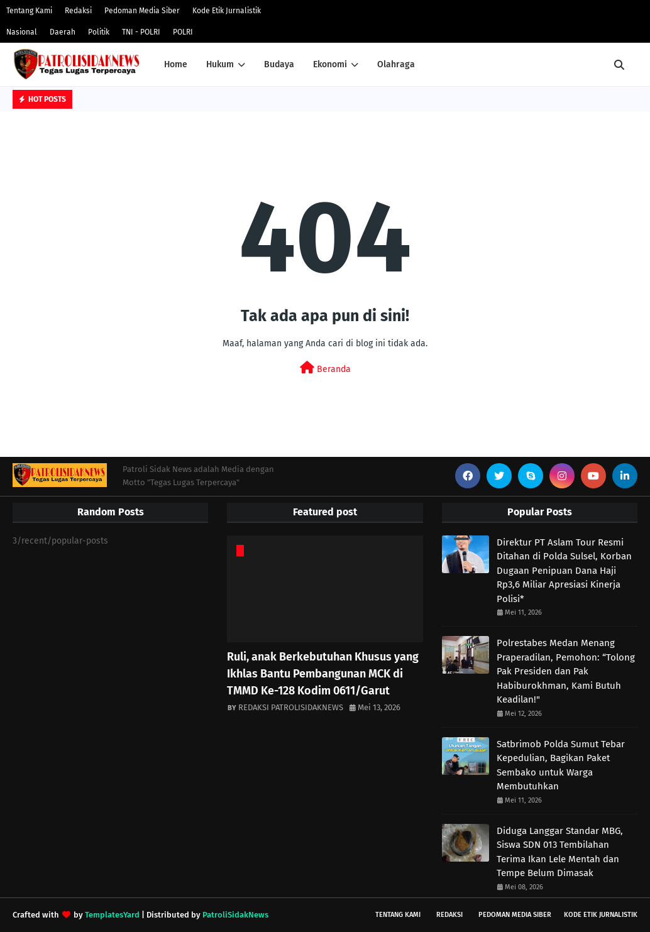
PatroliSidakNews (235, 914)
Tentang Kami (29, 10)
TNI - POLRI (141, 32)
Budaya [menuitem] (279, 64)
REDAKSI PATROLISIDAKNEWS (290, 707)
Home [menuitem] (175, 64)
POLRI (183, 32)
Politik (98, 32)
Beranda (325, 368)
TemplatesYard (112, 914)
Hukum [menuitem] (220, 64)
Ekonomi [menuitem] (330, 64)
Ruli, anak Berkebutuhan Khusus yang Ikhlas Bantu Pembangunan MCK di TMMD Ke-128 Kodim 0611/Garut (323, 674)
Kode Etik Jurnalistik (226, 10)
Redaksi (78, 10)
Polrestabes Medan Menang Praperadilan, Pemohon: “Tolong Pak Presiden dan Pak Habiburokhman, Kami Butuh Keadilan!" (566, 671)
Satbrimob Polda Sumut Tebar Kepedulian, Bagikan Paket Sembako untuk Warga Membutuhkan (561, 765)
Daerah (62, 32)
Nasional (21, 32)
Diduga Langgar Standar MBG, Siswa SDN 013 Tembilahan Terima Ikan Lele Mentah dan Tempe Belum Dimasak (560, 852)
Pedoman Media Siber (142, 10)
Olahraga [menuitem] (396, 64)
